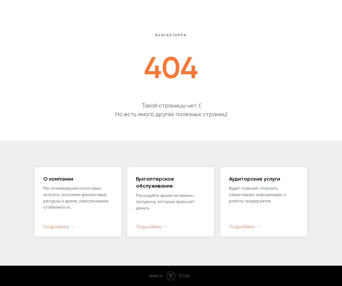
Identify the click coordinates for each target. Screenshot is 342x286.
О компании (58, 179)
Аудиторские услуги (254, 179)
